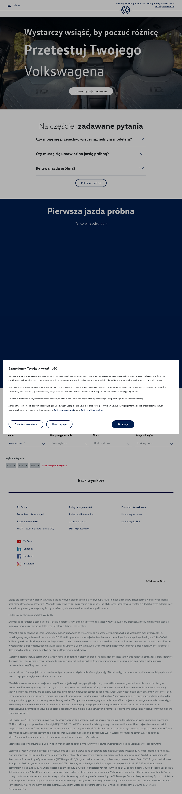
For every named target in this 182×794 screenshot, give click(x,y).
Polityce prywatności (64, 410)
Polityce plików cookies (92, 410)
